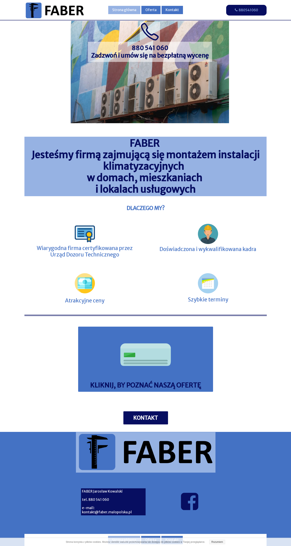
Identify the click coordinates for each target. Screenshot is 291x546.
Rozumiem (217, 542)
